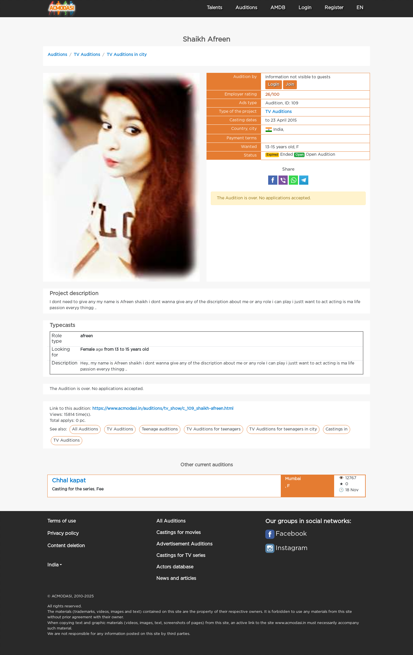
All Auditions (85, 429)
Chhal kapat (69, 480)
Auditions (57, 54)
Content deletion (66, 546)
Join (290, 84)
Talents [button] (214, 8)
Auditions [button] (246, 8)
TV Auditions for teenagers (213, 429)
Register (334, 8)
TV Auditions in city (127, 54)
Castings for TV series (180, 555)
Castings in (337, 429)
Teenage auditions (160, 429)
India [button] (53, 565)
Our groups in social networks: (308, 521)
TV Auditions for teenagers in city (283, 429)
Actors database (174, 567)
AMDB (277, 8)
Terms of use (61, 521)
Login (305, 8)
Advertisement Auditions (184, 544)
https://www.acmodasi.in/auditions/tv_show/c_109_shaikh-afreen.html (162, 408)
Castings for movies (178, 533)
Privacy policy (63, 533)
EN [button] (359, 8)
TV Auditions (87, 54)
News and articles (176, 578)
